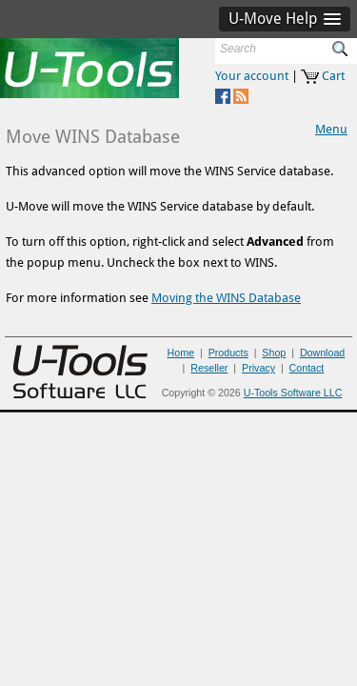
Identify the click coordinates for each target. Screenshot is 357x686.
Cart (333, 76)
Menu (331, 129)
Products (228, 352)
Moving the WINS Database (226, 298)
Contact (307, 367)
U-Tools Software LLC (293, 392)
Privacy (258, 367)
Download (322, 352)
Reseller (209, 367)
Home (181, 352)
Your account (251, 76)
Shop (274, 352)
